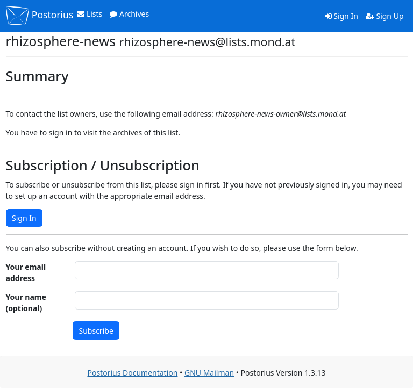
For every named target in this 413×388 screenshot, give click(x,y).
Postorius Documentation (132, 373)
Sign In (341, 16)
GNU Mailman (209, 373)
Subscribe (96, 331)
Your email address (26, 272)
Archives (129, 14)
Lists (89, 14)
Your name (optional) (26, 302)
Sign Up (385, 16)
